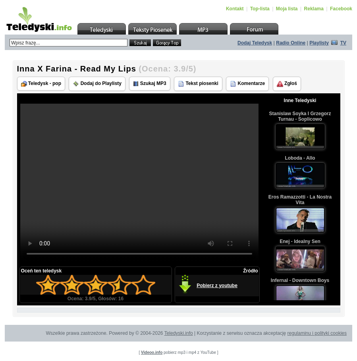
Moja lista (287, 9)
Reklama (314, 9)
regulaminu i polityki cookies (317, 333)
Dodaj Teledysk (254, 43)
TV (343, 43)
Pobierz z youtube (217, 285)
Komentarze (247, 84)
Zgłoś (287, 84)
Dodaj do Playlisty (97, 84)
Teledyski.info (178, 333)
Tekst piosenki (198, 84)
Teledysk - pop (41, 84)
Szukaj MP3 (149, 84)
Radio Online (290, 43)
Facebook (341, 9)
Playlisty (319, 43)
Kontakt (235, 9)
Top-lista (260, 9)
